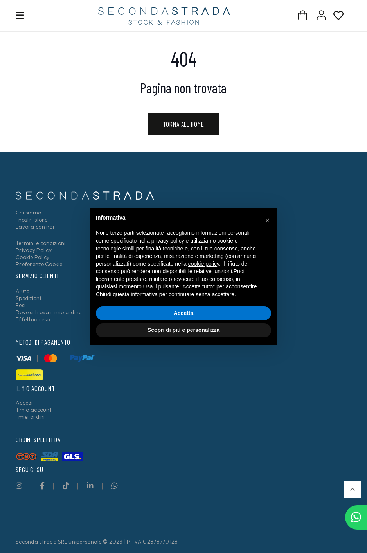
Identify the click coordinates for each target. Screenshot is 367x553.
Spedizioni (28, 298)
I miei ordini (30, 416)
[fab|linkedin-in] (90, 485)
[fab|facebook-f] (42, 485)
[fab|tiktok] (66, 485)
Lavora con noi (35, 226)
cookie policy (203, 264)
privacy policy (167, 241)
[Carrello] (302, 15)
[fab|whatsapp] (114, 485)
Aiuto (22, 291)
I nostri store (31, 219)
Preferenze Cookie (39, 264)
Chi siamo (28, 212)
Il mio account (34, 409)
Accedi (24, 402)
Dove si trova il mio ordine (49, 312)
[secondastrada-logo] (164, 16)
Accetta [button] (184, 313)
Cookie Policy (33, 257)
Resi (20, 305)
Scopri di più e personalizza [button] (183, 330)
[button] (352, 489)
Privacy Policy (34, 250)
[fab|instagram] (19, 485)
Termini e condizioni (41, 243)
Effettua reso (33, 319)
